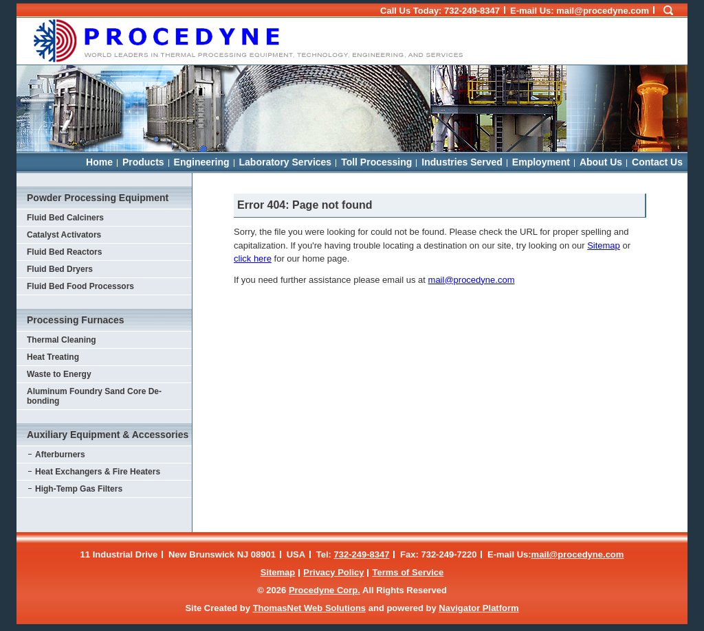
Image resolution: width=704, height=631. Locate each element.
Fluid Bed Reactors (64, 252)
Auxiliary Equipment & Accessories (107, 434)
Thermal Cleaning (61, 340)
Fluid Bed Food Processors (80, 286)
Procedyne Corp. (324, 590)
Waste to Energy (59, 374)
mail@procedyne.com (471, 280)
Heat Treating (53, 357)
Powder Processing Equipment (97, 197)
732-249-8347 (472, 10)
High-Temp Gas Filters (78, 489)
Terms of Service (407, 572)
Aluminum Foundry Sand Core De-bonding (94, 396)
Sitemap (603, 245)
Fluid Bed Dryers (60, 269)
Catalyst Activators (64, 235)
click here (253, 258)
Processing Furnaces (75, 319)
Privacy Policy (333, 572)
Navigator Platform (478, 608)
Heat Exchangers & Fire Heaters (97, 472)
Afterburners (60, 454)
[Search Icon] (668, 11)
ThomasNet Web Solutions (309, 608)
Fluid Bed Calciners (65, 217)
